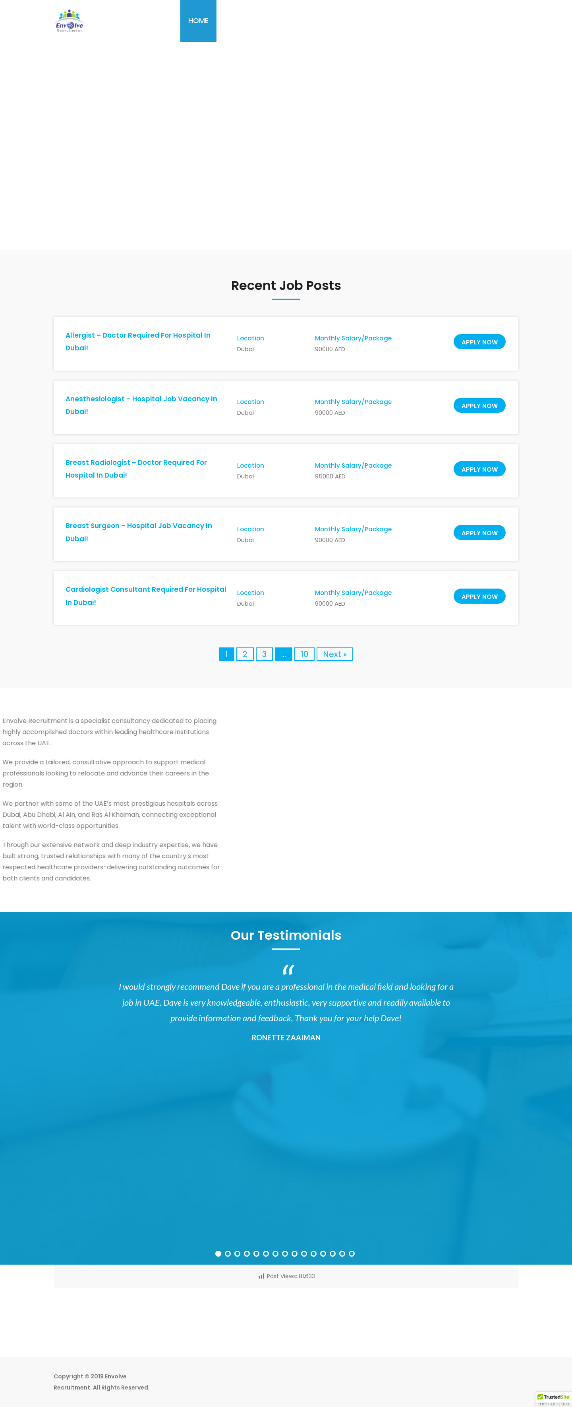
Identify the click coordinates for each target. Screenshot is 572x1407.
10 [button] (305, 1255)
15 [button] (353, 1255)
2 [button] (229, 1255)
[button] (553, 1399)
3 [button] (238, 1255)
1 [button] (219, 1255)
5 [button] (257, 1255)
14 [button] (343, 1255)
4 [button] (248, 1255)
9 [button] (296, 1255)
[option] (286, 1013)
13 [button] (334, 1255)
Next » (335, 654)
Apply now (480, 342)
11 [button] (315, 1255)
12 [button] (324, 1255)
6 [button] (267, 1255)
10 (304, 654)
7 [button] (276, 1255)
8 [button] (286, 1255)
